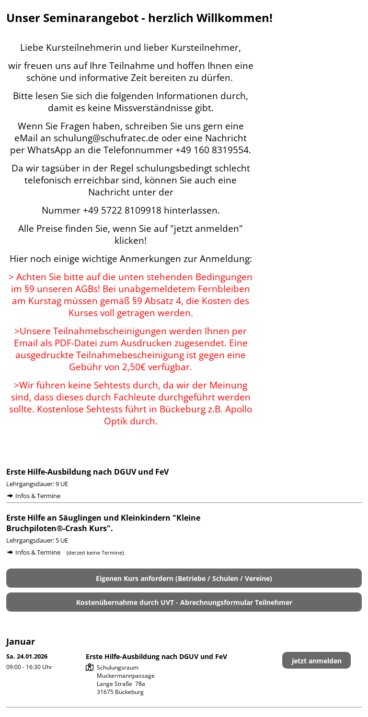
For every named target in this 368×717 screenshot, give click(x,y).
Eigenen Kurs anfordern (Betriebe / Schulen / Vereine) (184, 578)
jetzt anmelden (317, 660)
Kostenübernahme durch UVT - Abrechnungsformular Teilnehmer (184, 602)
